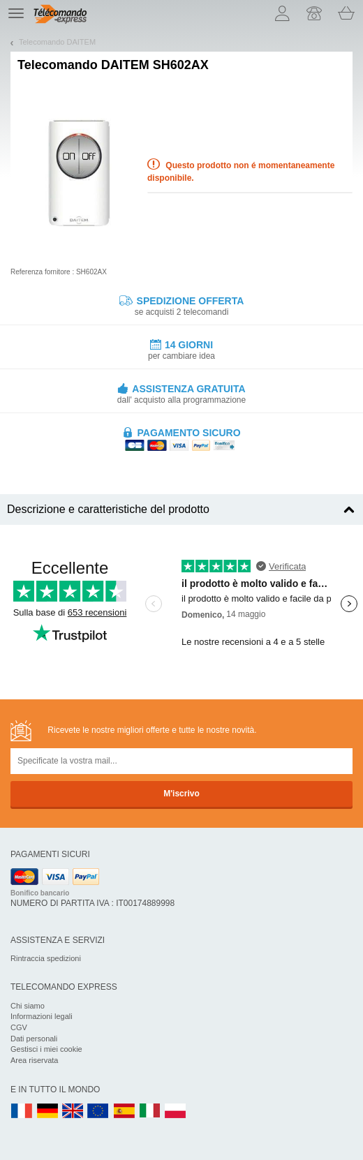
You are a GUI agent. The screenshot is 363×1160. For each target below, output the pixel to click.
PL (176, 1111)
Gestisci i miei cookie (46, 1049)
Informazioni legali (41, 1016)
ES (124, 1111)
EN (98, 1111)
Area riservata (34, 1060)
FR (21, 1111)
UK (73, 1111)
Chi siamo (27, 1006)
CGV (18, 1027)
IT (150, 1111)
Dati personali (33, 1038)
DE (47, 1111)
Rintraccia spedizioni (45, 958)
